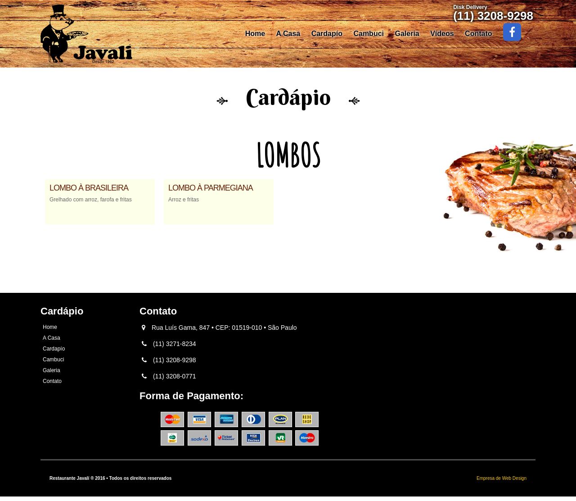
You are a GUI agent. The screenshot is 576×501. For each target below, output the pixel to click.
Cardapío (326, 33)
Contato (478, 33)
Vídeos (442, 33)
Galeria (407, 33)
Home (255, 33)
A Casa (288, 33)
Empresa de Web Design (501, 478)
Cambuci (368, 33)
